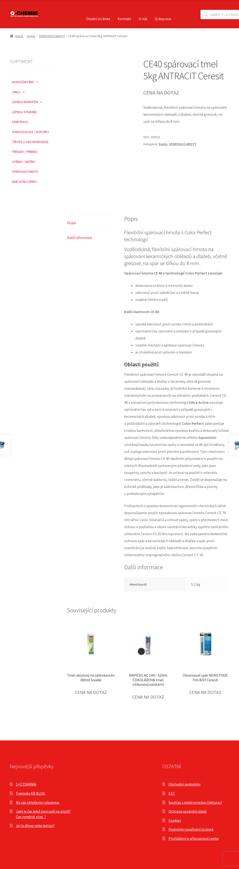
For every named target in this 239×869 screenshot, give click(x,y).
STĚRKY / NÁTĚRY (23, 162)
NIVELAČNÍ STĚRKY (24, 182)
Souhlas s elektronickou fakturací (195, 802)
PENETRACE (20, 122)
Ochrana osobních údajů (188, 811)
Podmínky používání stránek (191, 829)
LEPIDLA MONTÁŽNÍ (27, 100)
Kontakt (124, 18)
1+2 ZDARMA (26, 784)
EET (172, 793)
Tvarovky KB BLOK (30, 793)
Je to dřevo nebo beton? (35, 825)
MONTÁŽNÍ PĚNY (25, 80)
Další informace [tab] (79, 237)
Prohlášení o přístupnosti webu (194, 838)
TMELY (18, 90)
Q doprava (163, 18)
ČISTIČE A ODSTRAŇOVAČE (30, 142)
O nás (143, 18)
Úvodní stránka (98, 18)
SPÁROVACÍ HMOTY (52, 36)
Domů (19, 36)
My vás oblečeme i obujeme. (38, 802)
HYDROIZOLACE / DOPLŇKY (30, 132)
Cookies (175, 820)
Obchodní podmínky (184, 784)
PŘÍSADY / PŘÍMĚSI (24, 152)
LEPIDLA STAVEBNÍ (24, 112)
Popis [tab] (71, 222)
